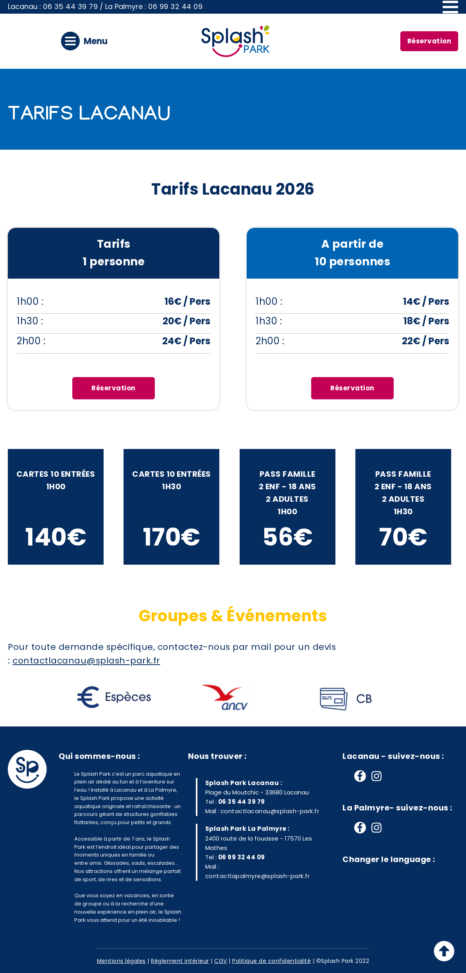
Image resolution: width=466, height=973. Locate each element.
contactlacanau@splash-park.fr (269, 811)
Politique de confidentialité (271, 961)
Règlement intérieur (180, 961)
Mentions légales (121, 961)
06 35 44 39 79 (70, 6)
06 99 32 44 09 (175, 6)
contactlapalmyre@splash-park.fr (257, 876)
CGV (220, 961)
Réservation (429, 41)
